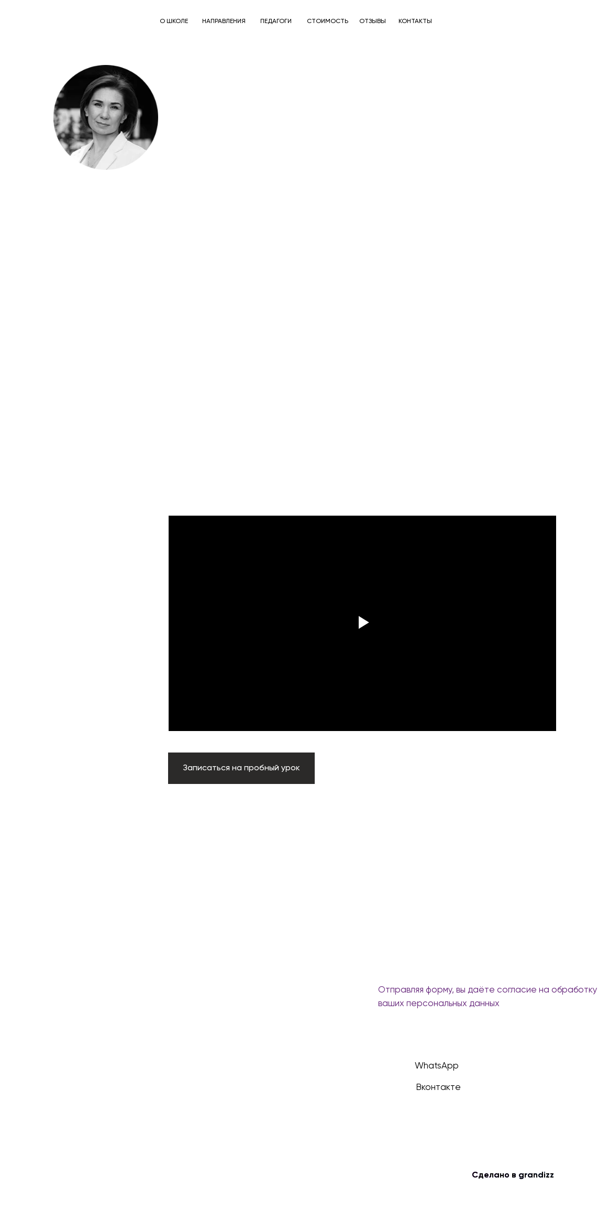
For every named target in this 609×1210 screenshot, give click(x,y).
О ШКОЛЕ (174, 21)
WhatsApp (437, 1066)
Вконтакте (438, 1087)
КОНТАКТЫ (415, 21)
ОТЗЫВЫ (372, 21)
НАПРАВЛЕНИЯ (224, 21)
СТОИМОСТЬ (327, 21)
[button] (241, 768)
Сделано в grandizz (513, 1175)
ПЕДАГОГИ (276, 21)
